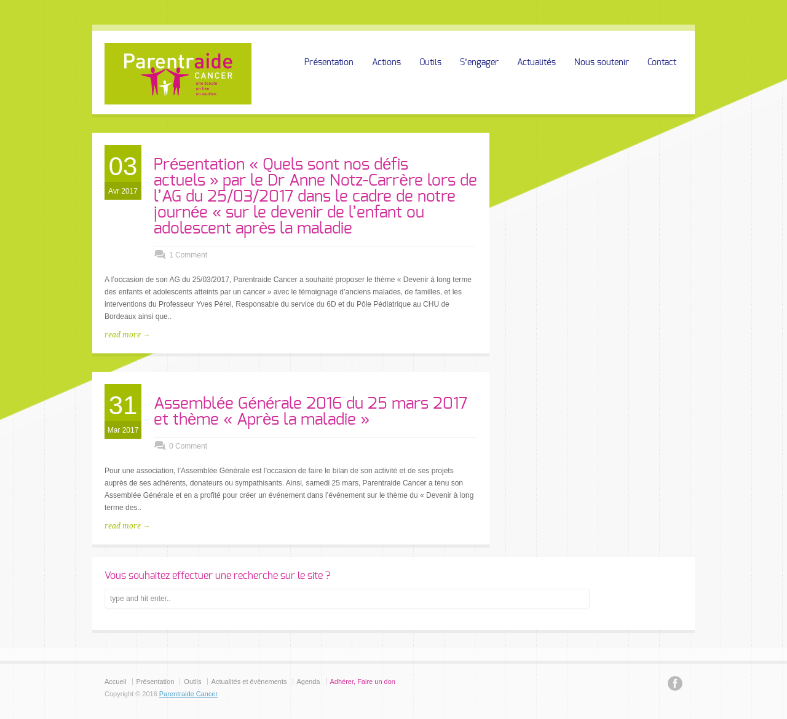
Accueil (115, 681)
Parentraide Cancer (188, 693)
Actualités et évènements (249, 681)
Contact (661, 62)
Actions (386, 62)
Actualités (536, 62)
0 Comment (188, 446)
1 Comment (188, 255)
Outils (430, 62)
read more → (127, 335)
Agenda (308, 681)
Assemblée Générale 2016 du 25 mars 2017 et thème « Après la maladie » (310, 412)
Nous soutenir (601, 62)
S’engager (479, 62)
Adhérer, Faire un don (362, 681)
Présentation (329, 62)
